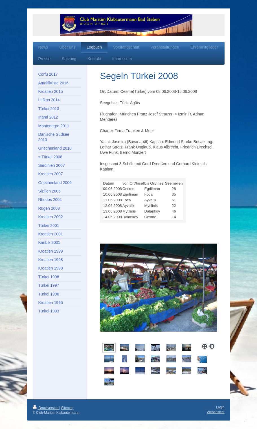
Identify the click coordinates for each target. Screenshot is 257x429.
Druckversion (46, 408)
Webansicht (215, 412)
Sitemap (67, 408)
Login (220, 407)
